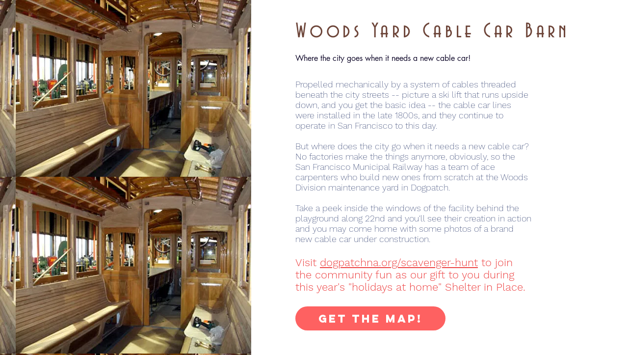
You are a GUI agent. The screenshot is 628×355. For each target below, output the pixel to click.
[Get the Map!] (370, 318)
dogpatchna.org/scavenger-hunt (399, 262)
